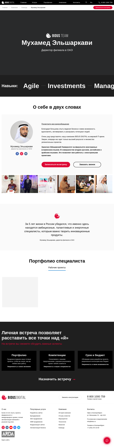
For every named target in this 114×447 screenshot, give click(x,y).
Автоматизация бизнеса (38, 428)
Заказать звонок (87, 164)
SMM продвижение (36, 422)
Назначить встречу (55, 379)
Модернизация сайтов (37, 425)
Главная (23, 2)
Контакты (76, 2)
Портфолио (48, 2)
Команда (24, 7)
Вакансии (62, 425)
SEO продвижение (36, 419)
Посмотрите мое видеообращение (55, 124)
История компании (65, 413)
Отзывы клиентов (64, 416)
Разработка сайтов (36, 413)
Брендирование (35, 416)
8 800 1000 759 (106, 2)
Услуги (34, 2)
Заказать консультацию (70, 397)
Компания (62, 2)
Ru (91, 2)
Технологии (62, 422)
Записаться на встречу (102, 7)
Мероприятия (63, 419)
